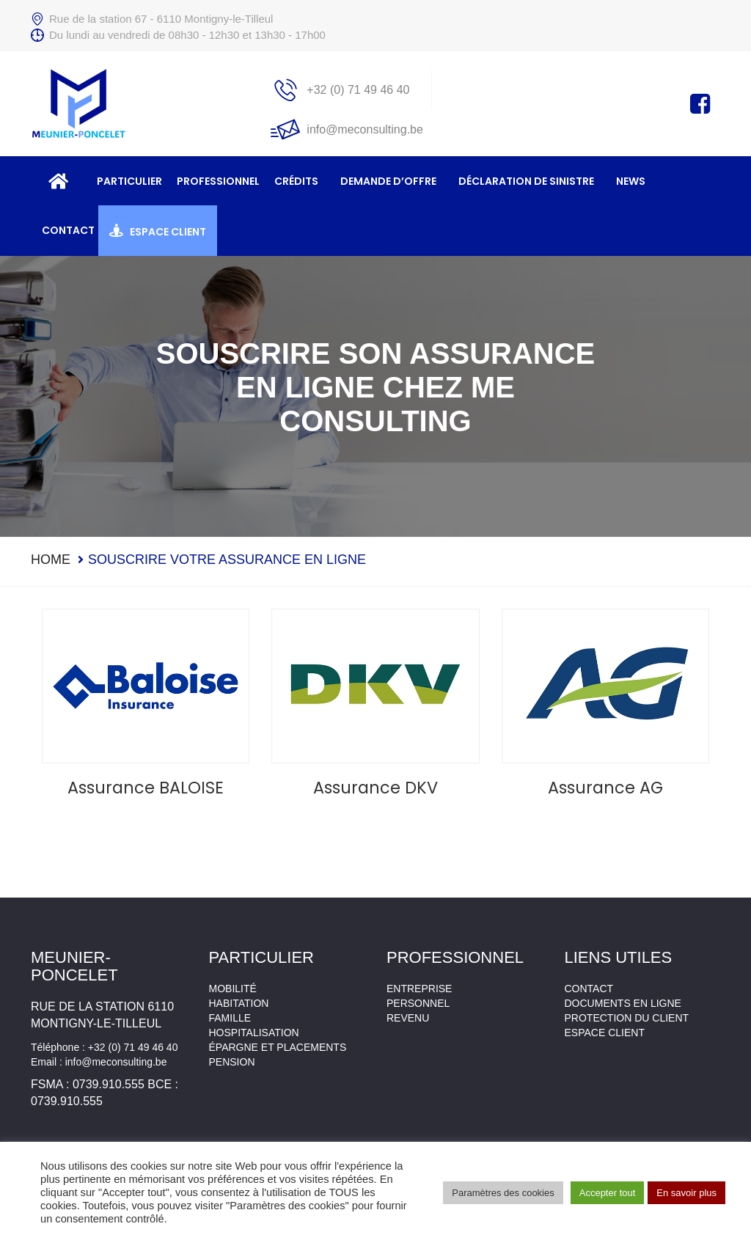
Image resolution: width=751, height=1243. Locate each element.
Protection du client (627, 1018)
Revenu (408, 1018)
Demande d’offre (388, 181)
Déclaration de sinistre (526, 181)
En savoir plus (686, 1192)
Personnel (418, 1003)
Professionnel (218, 181)
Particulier (129, 181)
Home (50, 559)
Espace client (168, 231)
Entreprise (419, 988)
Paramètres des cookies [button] (503, 1192)
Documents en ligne (623, 1003)
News (630, 181)
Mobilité (233, 988)
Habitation (239, 1003)
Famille (230, 1018)
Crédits (296, 181)
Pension (232, 1062)
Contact (68, 230)
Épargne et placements (278, 1047)
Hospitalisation (254, 1032)
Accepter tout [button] (607, 1192)
